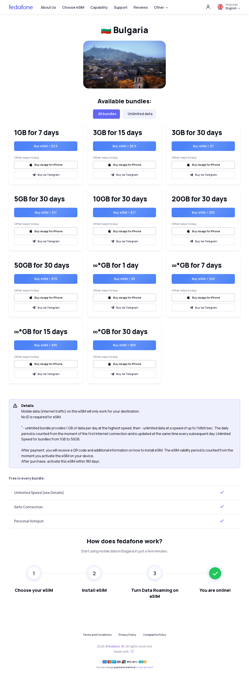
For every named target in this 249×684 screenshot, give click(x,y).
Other (159, 7)
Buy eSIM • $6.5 (124, 146)
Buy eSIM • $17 (124, 212)
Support (121, 7)
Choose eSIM (73, 7)
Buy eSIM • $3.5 (45, 146)
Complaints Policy (154, 635)
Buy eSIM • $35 (45, 345)
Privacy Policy (127, 635)
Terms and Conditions (97, 635)
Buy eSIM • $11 (45, 212)
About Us (48, 7)
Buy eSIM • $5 (124, 279)
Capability (99, 7)
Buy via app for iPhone (46, 165)
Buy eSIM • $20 (203, 279)
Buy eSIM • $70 (45, 279)
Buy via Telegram (46, 175)
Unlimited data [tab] (140, 113)
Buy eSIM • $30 (203, 212)
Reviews (141, 7)
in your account (144, 667)
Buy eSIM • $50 (124, 345)
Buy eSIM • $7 (203, 146)
